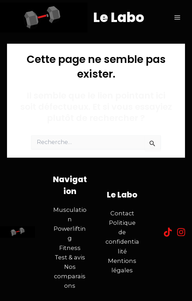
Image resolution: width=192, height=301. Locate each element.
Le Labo (118, 17)
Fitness (70, 247)
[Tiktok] (167, 232)
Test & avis (70, 257)
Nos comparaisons (69, 276)
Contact (122, 213)
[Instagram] (181, 232)
